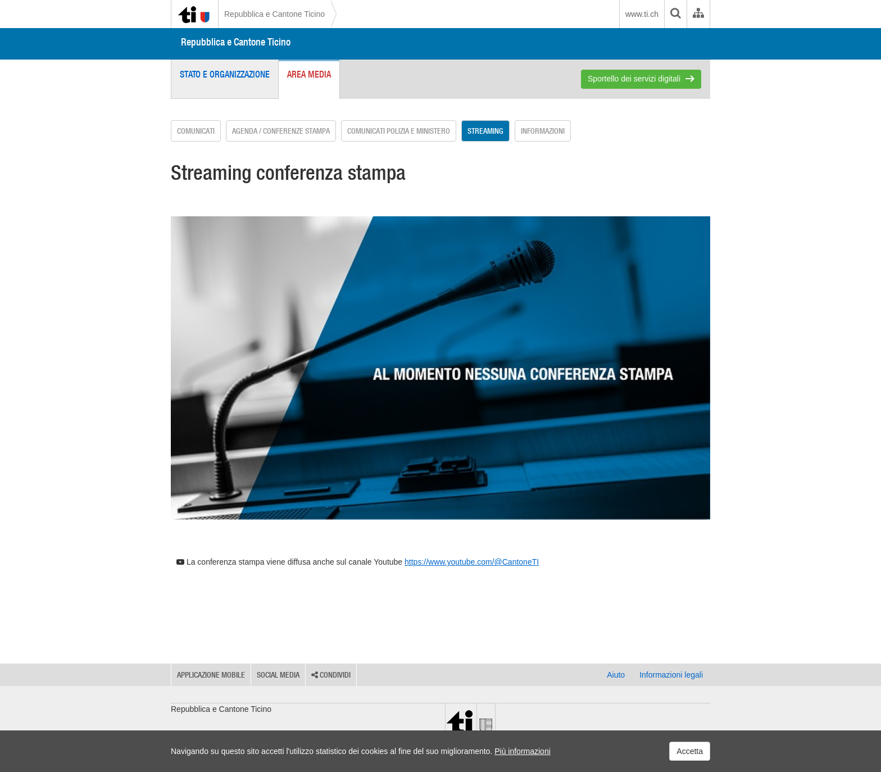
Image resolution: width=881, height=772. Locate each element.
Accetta (689, 751)
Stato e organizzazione (225, 74)
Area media (309, 74)
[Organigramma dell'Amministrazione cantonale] (698, 14)
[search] (675, 14)
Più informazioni (522, 751)
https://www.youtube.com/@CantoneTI (472, 561)
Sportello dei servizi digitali (634, 78)
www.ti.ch (642, 14)
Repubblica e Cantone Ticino (274, 14)
